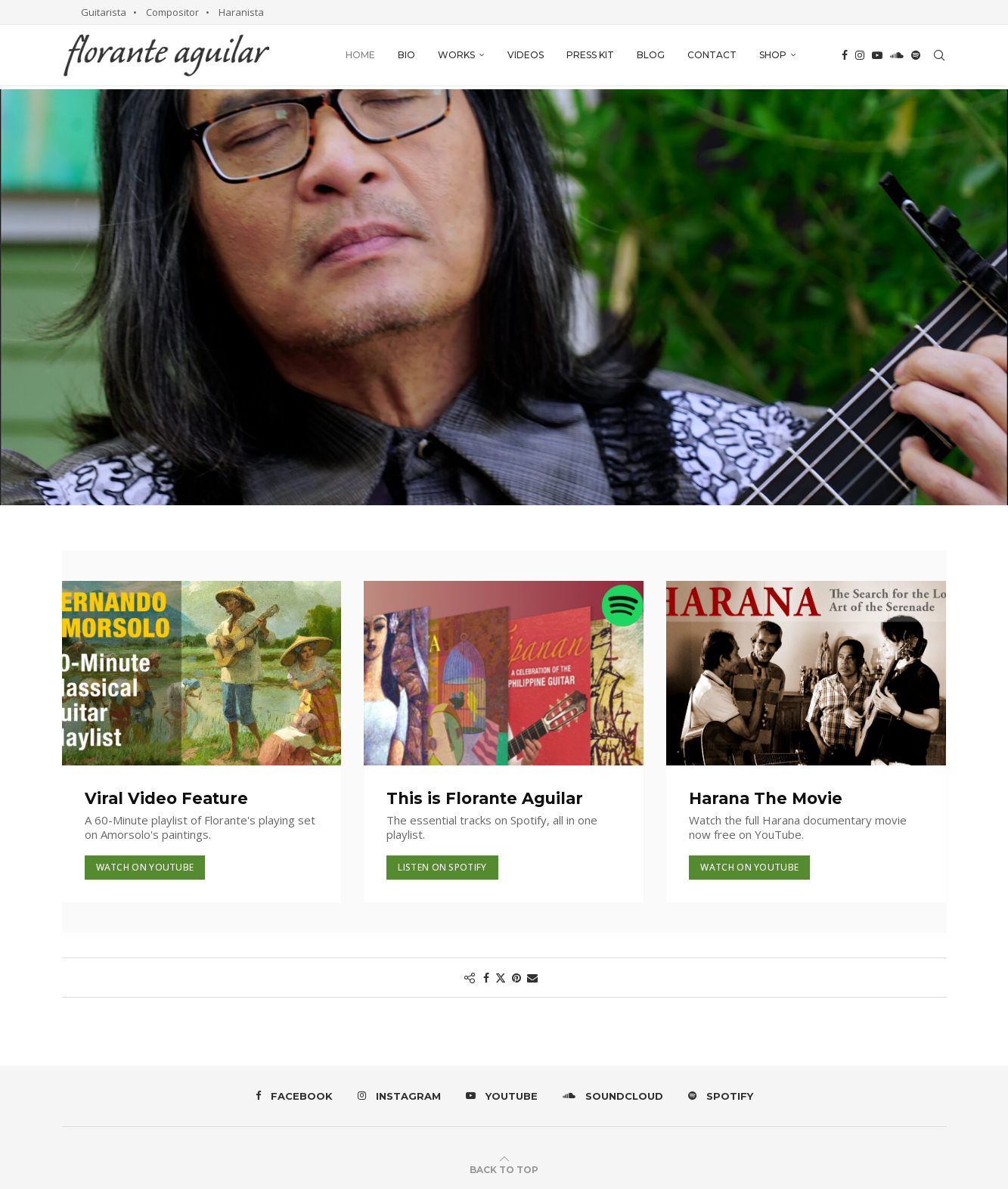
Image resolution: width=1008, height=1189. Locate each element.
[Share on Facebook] (486, 977)
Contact (712, 55)
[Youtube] (877, 55)
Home (360, 55)
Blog (651, 55)
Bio (406, 55)
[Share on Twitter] (500, 977)
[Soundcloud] (897, 55)
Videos (525, 55)
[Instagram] (859, 55)
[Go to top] (504, 1169)
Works (456, 55)
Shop (772, 55)
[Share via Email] (532, 977)
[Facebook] (845, 55)
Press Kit (590, 55)
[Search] (939, 55)
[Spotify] (915, 55)
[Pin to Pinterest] (516, 977)
